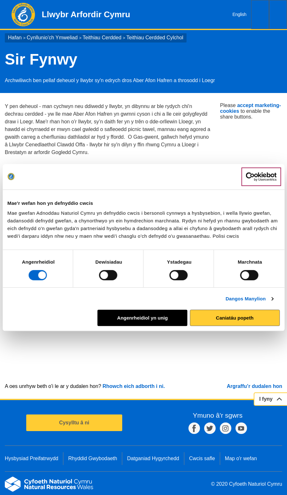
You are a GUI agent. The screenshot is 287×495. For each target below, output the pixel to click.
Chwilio (260, 14)
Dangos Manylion (246, 298)
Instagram (225, 428)
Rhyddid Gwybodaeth (92, 458)
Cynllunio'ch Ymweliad (52, 37)
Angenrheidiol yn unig (142, 318)
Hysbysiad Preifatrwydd (31, 458)
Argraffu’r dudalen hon (254, 386)
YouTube (241, 428)
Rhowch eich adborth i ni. (133, 386)
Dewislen (278, 14)
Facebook (194, 428)
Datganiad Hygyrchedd (153, 458)
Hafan (15, 37)
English (239, 14)
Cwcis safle (202, 458)
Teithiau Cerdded (102, 37)
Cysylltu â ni (74, 422)
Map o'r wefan (241, 458)
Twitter (210, 428)
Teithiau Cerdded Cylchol (154, 37)
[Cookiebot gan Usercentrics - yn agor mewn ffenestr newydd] (261, 177)
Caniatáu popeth (235, 318)
